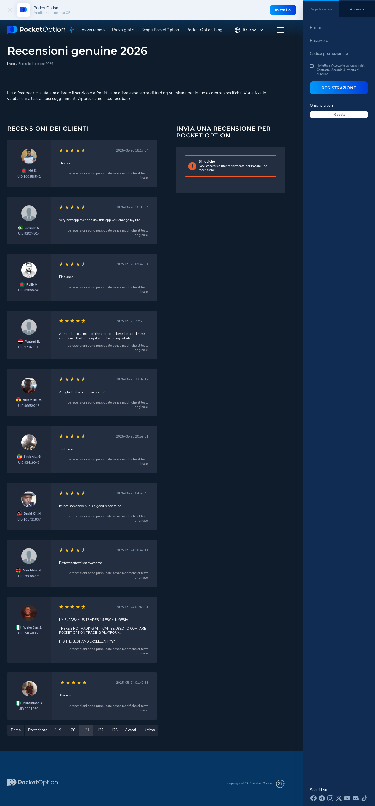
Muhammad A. (33, 703)
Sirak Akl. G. (32, 457)
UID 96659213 (29, 406)
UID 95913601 (29, 709)
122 (100, 730)
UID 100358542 (29, 177)
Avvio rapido (93, 30)
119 (58, 730)
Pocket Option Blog (204, 30)
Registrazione (338, 87)
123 (114, 730)
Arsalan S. (32, 228)
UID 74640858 (29, 633)
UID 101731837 (29, 520)
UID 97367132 (29, 347)
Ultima (149, 730)
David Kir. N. (32, 513)
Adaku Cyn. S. (32, 627)
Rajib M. (32, 285)
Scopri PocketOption (160, 30)
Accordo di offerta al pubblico (338, 72)
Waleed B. (32, 342)
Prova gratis (123, 30)
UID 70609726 (29, 576)
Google (339, 114)
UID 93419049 (29, 463)
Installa (283, 9)
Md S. (32, 171)
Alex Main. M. (32, 570)
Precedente (37, 730)
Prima (16, 730)
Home (11, 63)
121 (86, 730)
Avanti (130, 730)
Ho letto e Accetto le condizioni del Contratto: (337, 69)
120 (72, 730)
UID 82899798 (29, 290)
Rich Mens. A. (32, 400)
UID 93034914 (29, 234)
